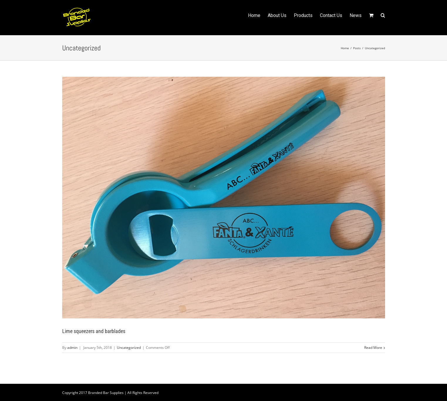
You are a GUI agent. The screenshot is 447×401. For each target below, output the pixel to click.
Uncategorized (129, 347)
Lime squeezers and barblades (93, 331)
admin (72, 347)
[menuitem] (258, 15)
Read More (373, 347)
